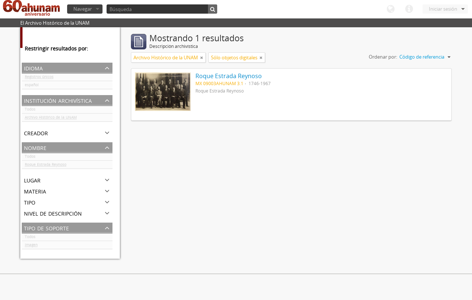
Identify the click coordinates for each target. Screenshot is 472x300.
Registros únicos (39, 78)
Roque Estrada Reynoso (45, 165)
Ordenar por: (383, 56)
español (32, 86)
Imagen (31, 246)
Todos (30, 110)
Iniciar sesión (443, 9)
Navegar (82, 9)
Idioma (390, 9)
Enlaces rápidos (409, 9)
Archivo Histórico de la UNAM (51, 118)
